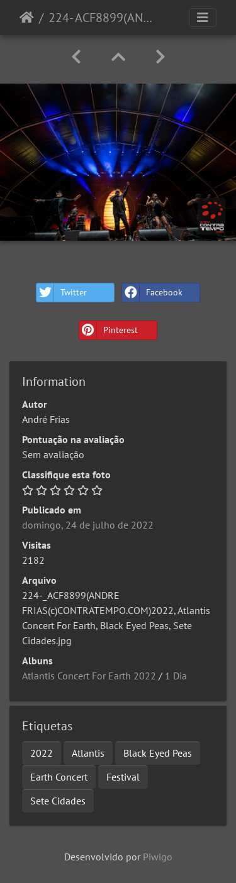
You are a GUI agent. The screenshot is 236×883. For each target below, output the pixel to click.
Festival (123, 777)
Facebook (152, 292)
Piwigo (157, 856)
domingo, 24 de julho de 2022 (88, 524)
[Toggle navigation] (202, 17)
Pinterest (108, 330)
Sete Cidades (58, 800)
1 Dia (176, 675)
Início (27, 17)
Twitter (62, 292)
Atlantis (88, 753)
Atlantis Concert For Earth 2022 (89, 675)
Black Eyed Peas (157, 753)
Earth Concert (58, 777)
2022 (41, 753)
